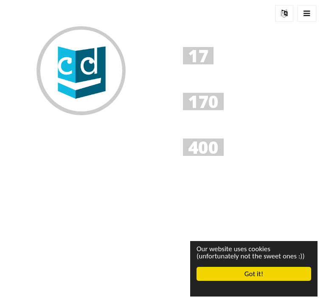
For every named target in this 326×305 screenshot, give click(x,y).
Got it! (253, 273)
